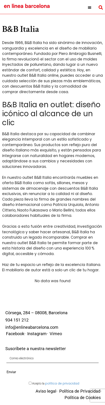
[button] (89, 7)
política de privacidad (62, 383)
